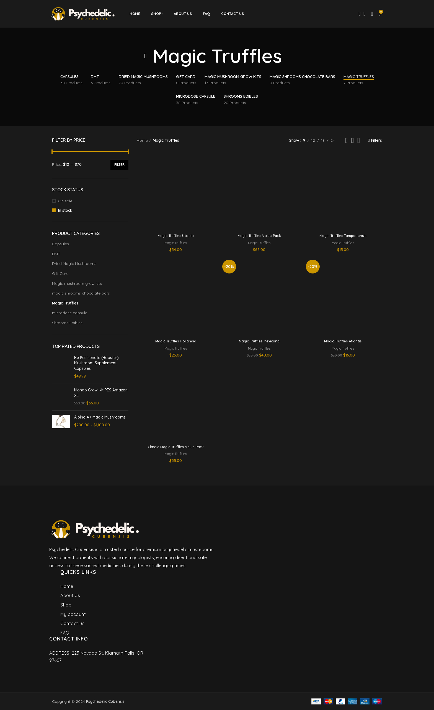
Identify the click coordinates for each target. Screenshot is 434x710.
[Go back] (146, 55)
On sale (65, 200)
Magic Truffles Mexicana (259, 341)
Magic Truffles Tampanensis (343, 235)
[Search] (358, 13)
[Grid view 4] (358, 140)
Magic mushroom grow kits (77, 283)
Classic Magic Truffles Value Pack (175, 446)
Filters (376, 140)
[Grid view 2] (346, 140)
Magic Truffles (65, 303)
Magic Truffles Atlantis (343, 341)
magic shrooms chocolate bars (81, 293)
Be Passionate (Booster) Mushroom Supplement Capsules (96, 363)
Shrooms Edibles (67, 322)
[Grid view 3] (352, 140)
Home (142, 140)
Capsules (60, 243)
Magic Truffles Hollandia (176, 341)
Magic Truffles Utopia (175, 235)
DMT (56, 253)
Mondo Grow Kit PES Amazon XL (101, 393)
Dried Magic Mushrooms (74, 263)
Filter (119, 164)
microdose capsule (69, 312)
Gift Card (60, 273)
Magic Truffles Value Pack (259, 235)
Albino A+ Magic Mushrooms (100, 417)
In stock (65, 210)
